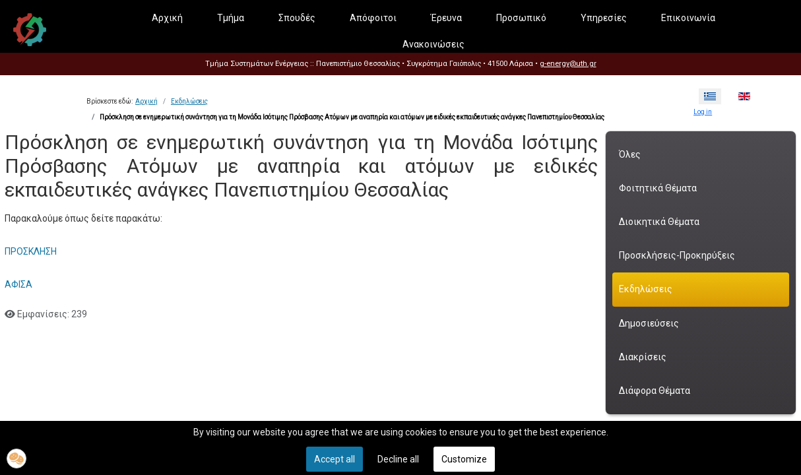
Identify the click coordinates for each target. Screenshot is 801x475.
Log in (702, 111)
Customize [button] (464, 459)
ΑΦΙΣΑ (18, 284)
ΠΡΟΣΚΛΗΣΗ (31, 251)
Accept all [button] (334, 459)
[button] (16, 458)
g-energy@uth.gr (568, 63)
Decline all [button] (398, 459)
